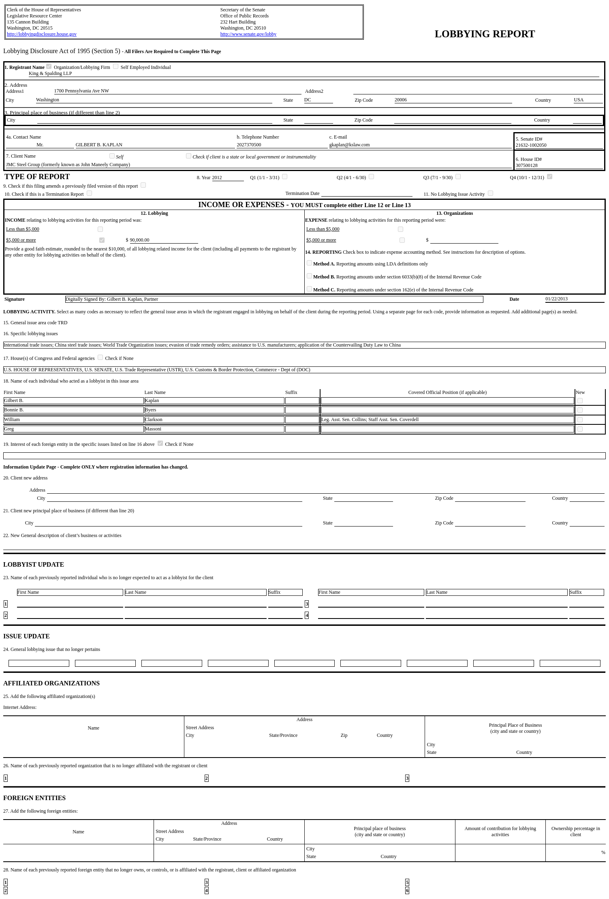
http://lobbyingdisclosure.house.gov (42, 34)
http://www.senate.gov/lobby (248, 34)
